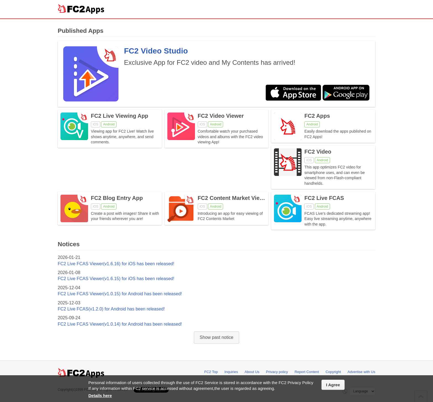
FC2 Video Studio (156, 51)
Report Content (307, 372)
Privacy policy (277, 372)
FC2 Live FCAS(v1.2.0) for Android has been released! (111, 309)
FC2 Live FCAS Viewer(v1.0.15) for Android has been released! (120, 293)
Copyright (333, 372)
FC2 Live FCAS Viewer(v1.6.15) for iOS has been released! (116, 278)
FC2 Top (211, 372)
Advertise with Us (361, 372)
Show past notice (216, 337)
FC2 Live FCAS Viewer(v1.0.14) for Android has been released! (120, 324)
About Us (252, 372)
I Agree (333, 384)
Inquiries (231, 372)
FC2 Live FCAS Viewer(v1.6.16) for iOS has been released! (116, 263)
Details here (100, 395)
